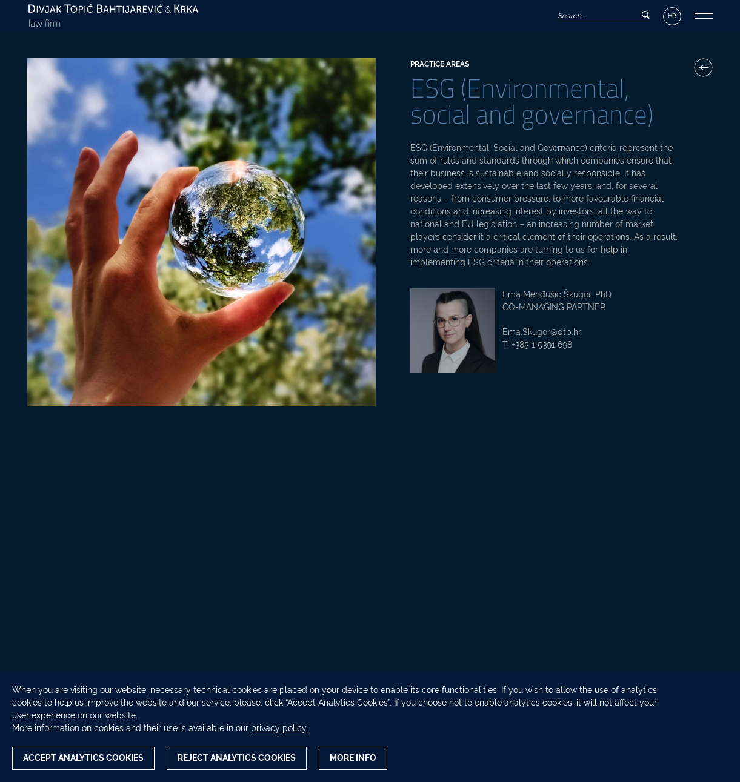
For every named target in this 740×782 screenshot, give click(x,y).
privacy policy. (279, 728)
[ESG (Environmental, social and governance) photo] (201, 232)
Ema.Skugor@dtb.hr (541, 332)
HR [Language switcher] (672, 16)
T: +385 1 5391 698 (537, 345)
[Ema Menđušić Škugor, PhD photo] (452, 330)
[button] (704, 16)
